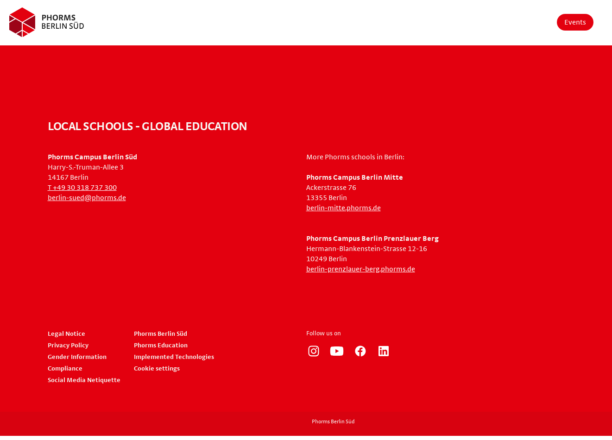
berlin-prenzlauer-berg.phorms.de (360, 269)
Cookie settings (157, 368)
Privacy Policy (68, 345)
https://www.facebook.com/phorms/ (360, 351)
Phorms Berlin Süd (160, 334)
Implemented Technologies (174, 357)
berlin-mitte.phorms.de (343, 208)
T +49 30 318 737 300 (82, 187)
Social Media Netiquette (84, 380)
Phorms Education (161, 345)
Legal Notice (66, 334)
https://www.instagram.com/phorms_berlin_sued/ (313, 351)
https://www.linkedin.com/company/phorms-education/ (383, 351)
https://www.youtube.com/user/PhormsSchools (336, 351)
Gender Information (77, 357)
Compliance (65, 368)
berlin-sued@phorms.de (87, 197)
